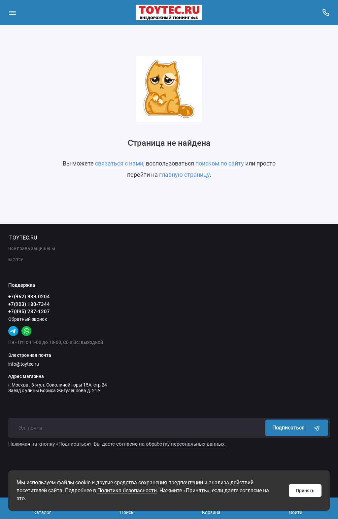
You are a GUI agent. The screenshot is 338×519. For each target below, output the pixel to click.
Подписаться (296, 427)
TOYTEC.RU (23, 238)
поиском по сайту (219, 163)
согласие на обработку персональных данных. (171, 444)
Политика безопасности (127, 490)
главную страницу (184, 174)
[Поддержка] (325, 12)
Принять (305, 490)
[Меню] (12, 12)
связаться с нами (119, 163)
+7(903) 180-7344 (29, 304)
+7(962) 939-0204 (29, 297)
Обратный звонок (27, 319)
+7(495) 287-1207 (29, 312)
